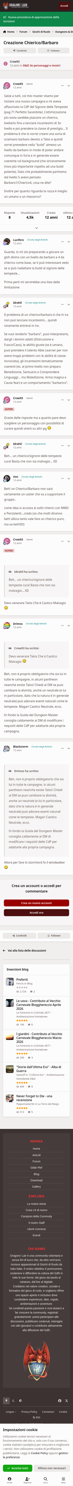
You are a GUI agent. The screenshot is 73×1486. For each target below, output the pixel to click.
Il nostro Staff (36, 1222)
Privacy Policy (29, 1411)
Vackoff (20, 1075)
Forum (36, 1161)
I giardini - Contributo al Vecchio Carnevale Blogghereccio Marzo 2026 (39, 1038)
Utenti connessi (36, 1229)
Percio (20, 983)
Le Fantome (23, 1012)
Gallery (36, 1186)
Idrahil (17, 302)
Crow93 (14, 61)
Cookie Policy (39, 1453)
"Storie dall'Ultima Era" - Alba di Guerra (38, 1069)
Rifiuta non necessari (52, 1468)
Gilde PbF (36, 1167)
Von (15, 477)
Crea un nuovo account (36, 903)
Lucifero (18, 240)
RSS (36, 1417)
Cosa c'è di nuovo (36, 1210)
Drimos (18, 624)
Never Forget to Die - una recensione (34, 1098)
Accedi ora (36, 912)
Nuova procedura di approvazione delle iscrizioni (31, 19)
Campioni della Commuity (36, 1216)
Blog (29, 983)
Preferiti (22, 980)
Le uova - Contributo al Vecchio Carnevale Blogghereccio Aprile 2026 (38, 1005)
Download (36, 1180)
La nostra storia (36, 1203)
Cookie (63, 1411)
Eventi (36, 1235)
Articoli (36, 1155)
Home (36, 1148)
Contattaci (48, 1411)
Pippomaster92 (25, 1104)
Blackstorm (20, 746)
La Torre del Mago (48, 1104)
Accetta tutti (17, 1468)
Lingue (11, 1411)
